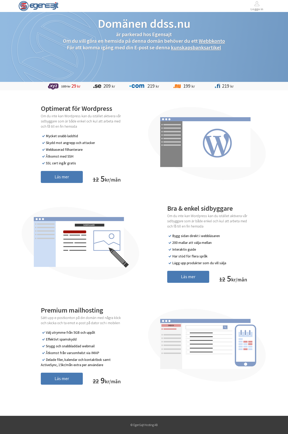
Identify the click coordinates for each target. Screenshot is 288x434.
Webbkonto (212, 41)
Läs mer (62, 177)
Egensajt (162, 34)
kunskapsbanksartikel (196, 47)
